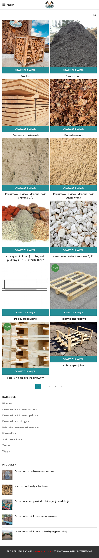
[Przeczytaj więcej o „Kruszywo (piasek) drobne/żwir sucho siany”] (73, 188)
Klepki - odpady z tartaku (31, 486)
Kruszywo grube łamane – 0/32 (73, 256)
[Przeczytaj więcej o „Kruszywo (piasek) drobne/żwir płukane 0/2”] (25, 188)
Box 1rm (25, 76)
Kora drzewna (73, 135)
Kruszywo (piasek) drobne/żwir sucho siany (73, 195)
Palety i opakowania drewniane (20, 427)
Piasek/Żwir (9, 433)
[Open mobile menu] (8, 5)
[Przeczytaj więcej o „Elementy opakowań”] (25, 129)
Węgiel (6, 451)
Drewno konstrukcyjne (15, 421)
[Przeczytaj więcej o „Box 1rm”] (25, 70)
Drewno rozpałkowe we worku (34, 471)
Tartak (6, 445)
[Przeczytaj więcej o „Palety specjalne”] (73, 359)
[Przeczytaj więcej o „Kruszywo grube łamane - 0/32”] (73, 250)
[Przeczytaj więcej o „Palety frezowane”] (25, 312)
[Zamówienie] (94, 15)
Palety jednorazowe (73, 319)
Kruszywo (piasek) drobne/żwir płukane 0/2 (25, 195)
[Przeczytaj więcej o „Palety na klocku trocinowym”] (25, 371)
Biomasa (7, 403)
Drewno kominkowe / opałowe (20, 415)
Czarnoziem (73, 76)
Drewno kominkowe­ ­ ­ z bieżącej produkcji (41, 531)
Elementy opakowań (25, 135)
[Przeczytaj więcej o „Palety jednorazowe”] (73, 312)
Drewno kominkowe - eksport (19, 409)
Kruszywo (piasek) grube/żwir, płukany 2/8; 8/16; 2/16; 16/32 (25, 258)
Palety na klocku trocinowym (25, 378)
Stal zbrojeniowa (12, 439)
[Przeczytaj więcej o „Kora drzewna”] (73, 129)
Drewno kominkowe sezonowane (36, 516)
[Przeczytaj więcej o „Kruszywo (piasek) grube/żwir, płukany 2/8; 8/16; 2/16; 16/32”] (25, 250)
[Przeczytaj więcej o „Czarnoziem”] (73, 70)
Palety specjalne (73, 365)
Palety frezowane (25, 319)
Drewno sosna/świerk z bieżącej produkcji (42, 501)
